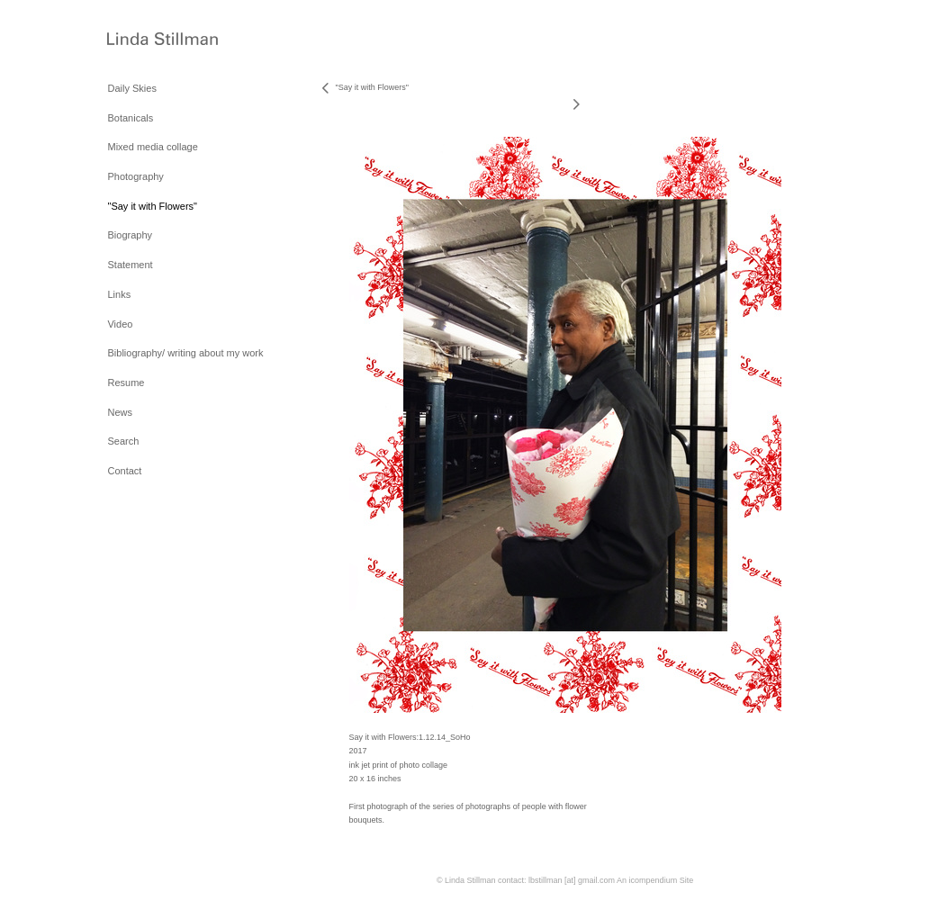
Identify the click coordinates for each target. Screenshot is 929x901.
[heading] (152, 40)
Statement (129, 264)
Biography (129, 235)
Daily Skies (131, 88)
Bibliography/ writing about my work (185, 352)
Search (123, 441)
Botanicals (130, 118)
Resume (125, 382)
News (119, 412)
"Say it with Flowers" (152, 206)
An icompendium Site (655, 880)
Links (119, 294)
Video (119, 324)
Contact (124, 470)
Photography (135, 176)
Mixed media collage (152, 146)
